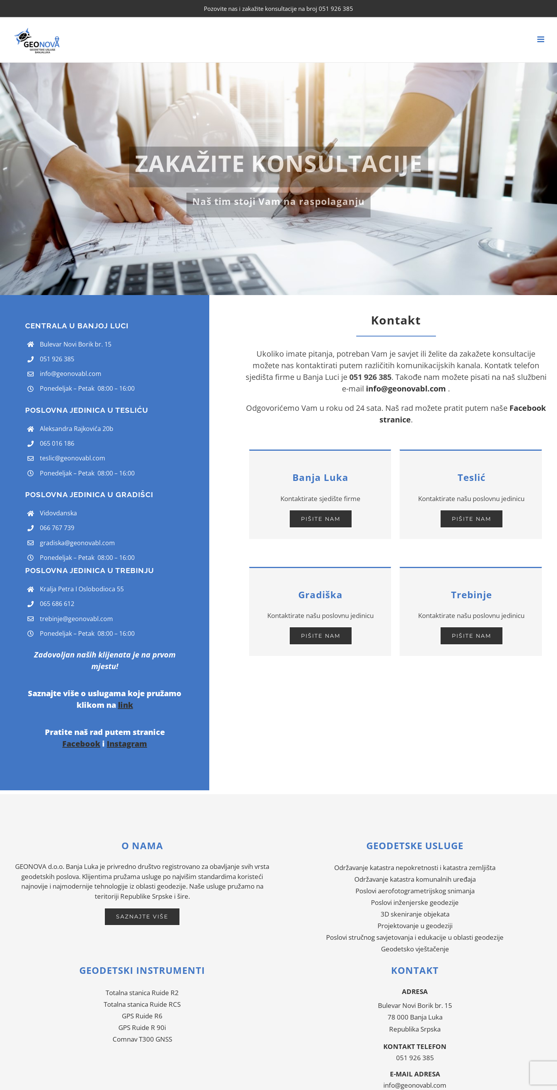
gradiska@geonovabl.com (77, 543)
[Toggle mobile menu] (541, 39)
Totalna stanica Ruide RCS (142, 1004)
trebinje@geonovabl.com (76, 619)
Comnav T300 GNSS (142, 1039)
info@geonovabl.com (70, 373)
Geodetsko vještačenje (415, 948)
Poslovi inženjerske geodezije (415, 902)
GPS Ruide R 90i (142, 1027)
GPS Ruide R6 (142, 1015)
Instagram (127, 743)
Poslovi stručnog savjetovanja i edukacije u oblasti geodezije (415, 937)
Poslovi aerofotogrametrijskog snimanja (415, 890)
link (125, 705)
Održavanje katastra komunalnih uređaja (415, 879)
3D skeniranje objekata (415, 914)
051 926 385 (415, 1057)
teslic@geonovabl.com (72, 458)
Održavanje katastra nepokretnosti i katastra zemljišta (414, 867)
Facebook (81, 743)
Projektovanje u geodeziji (415, 925)
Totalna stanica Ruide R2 (142, 992)
